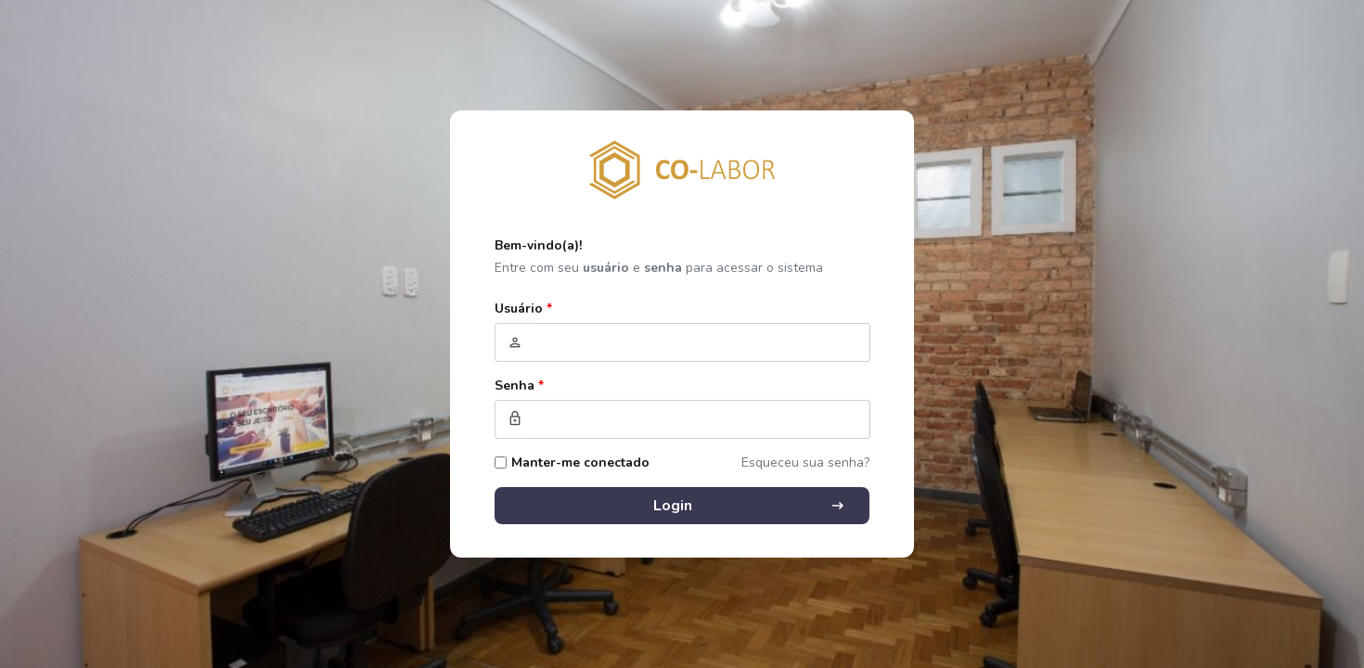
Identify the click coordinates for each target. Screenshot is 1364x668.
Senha (519, 385)
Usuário (523, 308)
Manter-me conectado (580, 462)
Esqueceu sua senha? (805, 462)
